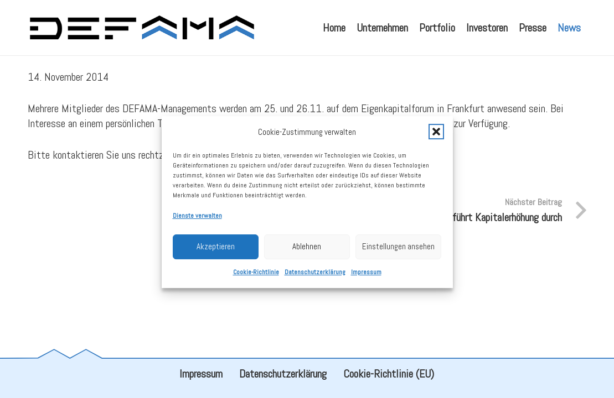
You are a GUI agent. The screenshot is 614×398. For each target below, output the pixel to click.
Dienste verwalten (197, 220)
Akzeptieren (216, 252)
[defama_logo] (141, 27)
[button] (436, 137)
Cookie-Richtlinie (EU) (388, 373)
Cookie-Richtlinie (256, 277)
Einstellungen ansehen (398, 252)
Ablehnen (306, 252)
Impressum (366, 277)
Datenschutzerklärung (315, 277)
